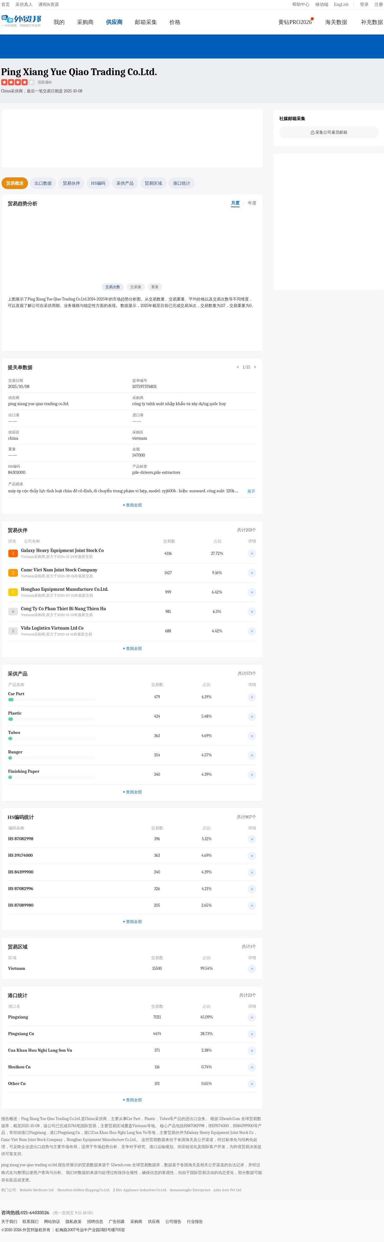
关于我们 (9, 1221)
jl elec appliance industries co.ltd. (140, 1190)
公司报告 (173, 1221)
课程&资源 (48, 4)
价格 (174, 22)
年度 (252, 203)
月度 (235, 203)
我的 (59, 22)
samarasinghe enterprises (190, 1190)
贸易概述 (14, 183)
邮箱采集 (146, 22)
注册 (378, 4)
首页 (5, 4)
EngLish (341, 4)
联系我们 (30, 1221)
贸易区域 (153, 183)
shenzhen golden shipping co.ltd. (83, 1190)
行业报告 (195, 1221)
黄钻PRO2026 (295, 22)
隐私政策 (74, 1221)
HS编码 (98, 183)
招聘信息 (95, 1221)
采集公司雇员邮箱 (329, 132)
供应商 (114, 22)
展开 (251, 491)
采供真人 (24, 4)
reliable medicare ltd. (37, 1190)
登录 (364, 4)
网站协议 (52, 1221)
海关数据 (336, 22)
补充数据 (372, 22)
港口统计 (181, 183)
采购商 (85, 22)
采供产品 (125, 183)
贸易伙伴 (71, 183)
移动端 (321, 4)
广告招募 (117, 1221)
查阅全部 (132, 505)
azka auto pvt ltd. (227, 1190)
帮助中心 (300, 4)
